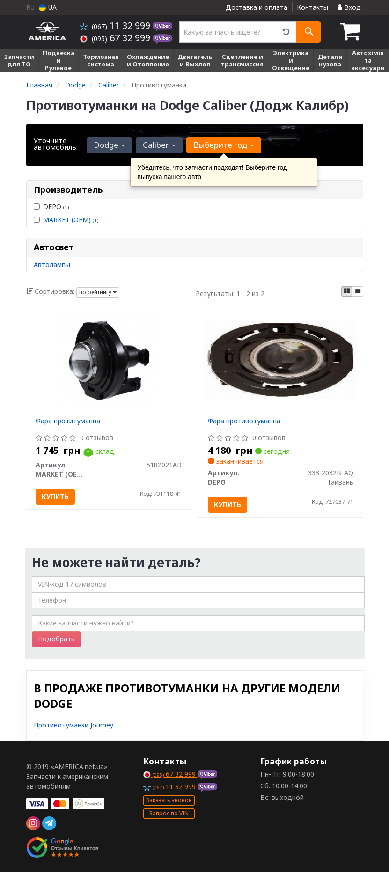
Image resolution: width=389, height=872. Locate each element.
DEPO (51, 206)
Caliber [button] (159, 144)
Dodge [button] (109, 144)
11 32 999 (116, 25)
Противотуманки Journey (73, 724)
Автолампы (52, 264)
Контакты (312, 7)
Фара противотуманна (244, 420)
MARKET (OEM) (70, 219)
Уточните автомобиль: (56, 144)
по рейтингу (98, 292)
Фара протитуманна (68, 420)
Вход (349, 7)
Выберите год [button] (223, 144)
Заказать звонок (168, 800)
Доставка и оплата (256, 7)
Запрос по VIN (169, 813)
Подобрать (56, 638)
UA (48, 7)
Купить (55, 496)
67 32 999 (116, 37)
